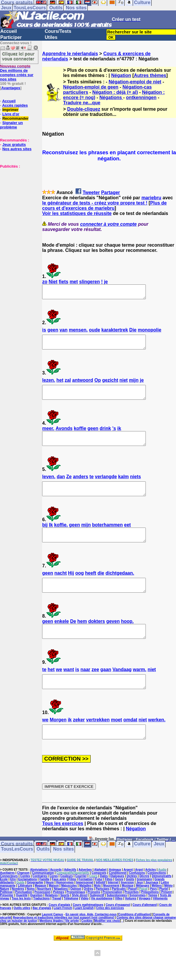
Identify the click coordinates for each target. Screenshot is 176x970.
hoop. (127, 639)
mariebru (151, 197)
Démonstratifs (161, 902)
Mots (97, 911)
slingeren (89, 281)
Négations (111, 97)
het (59, 385)
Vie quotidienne (101, 924)
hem (82, 639)
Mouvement (111, 911)
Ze (69, 487)
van (64, 332)
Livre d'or (10, 114)
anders (80, 487)
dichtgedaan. (119, 588)
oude (94, 332)
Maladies (85, 911)
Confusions (137, 899)
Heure (50, 908)
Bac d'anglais (42, 934)
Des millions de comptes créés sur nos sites (16, 72)
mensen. (78, 332)
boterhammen (107, 537)
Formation (85, 905)
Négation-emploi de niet (135, 81)
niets (135, 487)
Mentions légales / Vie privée (59, 947)
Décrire (144, 902)
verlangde (106, 487)
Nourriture (44, 915)
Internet (113, 908)
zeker (79, 743)
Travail (56, 924)
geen (52, 332)
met (74, 281)
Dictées (132, 902)
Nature (4, 915)
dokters (96, 639)
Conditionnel (118, 899)
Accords (56, 895)
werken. (157, 743)
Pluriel (163, 915)
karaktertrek (114, 332)
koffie (80, 436)
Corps (53, 902)
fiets (63, 281)
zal (68, 385)
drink (105, 436)
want (68, 690)
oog (79, 588)
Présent (166, 918)
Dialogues (117, 902)
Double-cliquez (83, 109)
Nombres (18, 915)
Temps (152, 921)
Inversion (127, 908)
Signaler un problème (11, 125)
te (91, 487)
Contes (25, 902)
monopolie (149, 332)
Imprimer (10, 109)
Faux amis (59, 905)
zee (95, 690)
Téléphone (71, 924)
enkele (61, 639)
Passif (132, 915)
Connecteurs (9, 902)
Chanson (23, 899)
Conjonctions (157, 899)
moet (116, 743)
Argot (139, 895)
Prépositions (150, 918)
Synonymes (137, 921)
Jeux (6, 7)
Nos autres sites (16, 149)
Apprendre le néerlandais (70, 53)
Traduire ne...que (81, 102)
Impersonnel (84, 908)
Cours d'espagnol (118, 931)
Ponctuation (23, 918)
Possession (42, 918)
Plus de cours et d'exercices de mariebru (104, 205)
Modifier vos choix (107, 947)
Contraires (40, 902)
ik (119, 436)
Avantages (10, 88)
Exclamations (27, 905)
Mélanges (142, 911)
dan (61, 487)
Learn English (84, 934)
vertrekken (98, 743)
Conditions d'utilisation (134, 940)
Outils (55, 7)
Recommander (15, 118)
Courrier (81, 902)
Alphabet (100, 895)
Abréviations (39, 895)
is (44, 332)
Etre (13, 905)
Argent (128, 895)
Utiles (51, 37)
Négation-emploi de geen (90, 87)
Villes (119, 924)
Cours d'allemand (144, 931)
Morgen (58, 743)
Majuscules (69, 911)
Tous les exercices (62, 849)
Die (133, 332)
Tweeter (91, 192)
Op (97, 385)
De (73, 639)
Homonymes (65, 908)
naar (85, 690)
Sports (64, 921)
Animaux (115, 895)
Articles (150, 895)
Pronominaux (76, 918)
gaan (105, 690)
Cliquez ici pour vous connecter (18, 56)
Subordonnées (117, 921)
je (106, 281)
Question (36, 921)
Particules (119, 915)
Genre (119, 905)
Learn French (63, 934)
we (59, 690)
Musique (128, 911)
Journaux (151, 908)
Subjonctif (97, 921)
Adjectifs (70, 895)
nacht (60, 588)
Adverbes (85, 895)
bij (45, 537)
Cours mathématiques (88, 931)
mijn (134, 385)
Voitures (130, 924)
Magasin (40, 911)
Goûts (130, 905)
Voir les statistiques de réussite (77, 213)
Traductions (41, 924)
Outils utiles (22, 934)
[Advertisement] (17, 197)
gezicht (110, 385)
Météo (168, 911)
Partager (110, 192)
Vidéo (85, 924)
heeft (90, 588)
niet (123, 385)
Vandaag (122, 690)
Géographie (35, 908)
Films (72, 905)
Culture (142, 870)
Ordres (88, 915)
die (101, 588)
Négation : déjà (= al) (115, 92)
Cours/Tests (58, 31)
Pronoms (93, 918)
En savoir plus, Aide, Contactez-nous (91, 940)
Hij (71, 588)
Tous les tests (21, 924)
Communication (43, 899)
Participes (102, 915)
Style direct (79, 921)
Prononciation (112, 918)
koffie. (61, 537)
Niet (53, 281)
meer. (48, 436)
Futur (99, 905)
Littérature (25, 911)
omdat (130, 743)
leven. (48, 487)
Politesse (6, 918)
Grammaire (144, 905)
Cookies (87, 947)
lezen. (48, 385)
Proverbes (132, 918)
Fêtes (108, 905)
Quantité (22, 921)
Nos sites (76, 7)
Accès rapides (15, 105)
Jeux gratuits (14, 144)
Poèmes (58, 918)
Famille (44, 905)
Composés (98, 899)
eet (127, 537)
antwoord (82, 385)
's (114, 436)
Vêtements (160, 924)
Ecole (4, 905)
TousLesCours (30, 7)
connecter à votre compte (108, 224)
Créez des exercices (110, 934)
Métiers (157, 911)
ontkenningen (141, 97)
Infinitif (100, 908)
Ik (51, 537)
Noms (31, 915)
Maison (54, 911)
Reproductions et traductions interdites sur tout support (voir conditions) (63, 943)
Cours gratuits (17, 870)
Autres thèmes (150, 75)
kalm (123, 487)
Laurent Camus (52, 940)
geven (113, 639)
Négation (121, 75)
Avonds (64, 436)
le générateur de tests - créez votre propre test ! (94, 202)
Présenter (6, 921)
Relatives (51, 921)
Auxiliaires (7, 899)
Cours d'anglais (60, 931)
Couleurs (66, 902)
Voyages (144, 924)
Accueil (8, 31)
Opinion (75, 915)
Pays (153, 915)
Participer (11, 37)
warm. (139, 690)
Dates (104, 902)
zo (44, 281)
